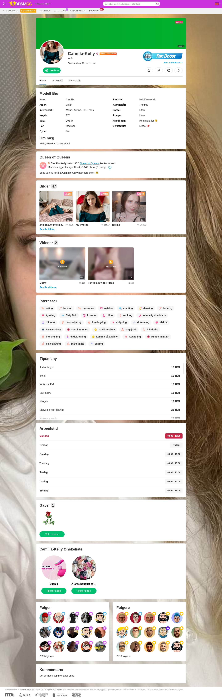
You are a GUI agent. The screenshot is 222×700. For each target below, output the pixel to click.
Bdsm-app (95, 10)
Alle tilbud (60, 10)
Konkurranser (77, 11)
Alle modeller (10, 11)
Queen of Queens (89, 163)
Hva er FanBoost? (173, 62)
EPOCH (43, 690)
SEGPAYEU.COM (55, 690)
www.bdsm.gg (28, 690)
